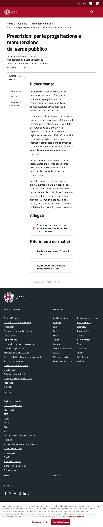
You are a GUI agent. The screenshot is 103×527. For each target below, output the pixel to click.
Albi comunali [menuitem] (10, 335)
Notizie (56, 475)
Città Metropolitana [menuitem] (13, 405)
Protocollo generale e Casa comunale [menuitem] (20, 344)
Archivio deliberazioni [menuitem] (13, 361)
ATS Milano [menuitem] (9, 409)
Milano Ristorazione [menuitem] (13, 448)
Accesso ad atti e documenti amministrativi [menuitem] (23, 357)
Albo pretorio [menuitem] (10, 326)
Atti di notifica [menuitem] (10, 339)
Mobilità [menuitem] (56, 352)
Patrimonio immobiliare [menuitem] (88, 318)
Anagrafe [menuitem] (57, 322)
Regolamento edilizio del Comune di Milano (53, 253)
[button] (82, 3)
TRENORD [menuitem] (8, 440)
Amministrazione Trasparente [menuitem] (17, 322)
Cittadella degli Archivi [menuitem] (14, 348)
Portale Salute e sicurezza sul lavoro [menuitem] (20, 444)
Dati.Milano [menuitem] (9, 387)
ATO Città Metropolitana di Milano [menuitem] (19, 435)
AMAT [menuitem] (6, 422)
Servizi (7, 475)
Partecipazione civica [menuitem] (62, 361)
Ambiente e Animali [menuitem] (62, 318)
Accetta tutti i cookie (61, 522)
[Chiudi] (99, 506)
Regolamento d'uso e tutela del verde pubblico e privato (51, 267)
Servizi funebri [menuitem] (84, 339)
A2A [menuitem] (6, 427)
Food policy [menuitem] (9, 382)
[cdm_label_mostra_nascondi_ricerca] (91, 12)
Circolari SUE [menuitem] (10, 369)
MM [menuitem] (5, 431)
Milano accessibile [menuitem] (61, 357)
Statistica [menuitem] (81, 348)
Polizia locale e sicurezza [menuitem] (84, 324)
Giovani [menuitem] (56, 339)
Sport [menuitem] (79, 344)
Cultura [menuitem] (56, 331)
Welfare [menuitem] (80, 361)
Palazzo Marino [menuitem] (11, 318)
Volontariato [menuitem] (82, 357)
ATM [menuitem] (6, 414)
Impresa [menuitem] (56, 344)
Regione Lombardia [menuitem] (12, 401)
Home (10, 23)
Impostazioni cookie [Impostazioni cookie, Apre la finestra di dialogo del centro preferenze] (40, 522)
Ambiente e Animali (41, 23)
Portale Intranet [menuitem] (11, 470)
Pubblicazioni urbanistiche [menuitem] (16, 365)
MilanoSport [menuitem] (9, 452)
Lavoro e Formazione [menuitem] (62, 348)
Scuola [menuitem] (80, 335)
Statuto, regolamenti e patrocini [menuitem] (18, 331)
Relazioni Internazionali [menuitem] (14, 374)
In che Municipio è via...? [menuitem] (15, 465)
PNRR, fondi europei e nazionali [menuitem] (18, 378)
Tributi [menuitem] (80, 352)
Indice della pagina (15, 78)
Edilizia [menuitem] (56, 335)
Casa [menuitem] (55, 326)
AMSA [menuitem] (6, 418)
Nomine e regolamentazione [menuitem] (16, 352)
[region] (51, 514)
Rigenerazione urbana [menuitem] (87, 331)
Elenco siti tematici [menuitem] (12, 461)
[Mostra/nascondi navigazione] (97, 11)
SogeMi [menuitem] (7, 457)
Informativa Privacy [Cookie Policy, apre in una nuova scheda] (76, 516)
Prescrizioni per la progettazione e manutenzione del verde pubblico (52, 226)
